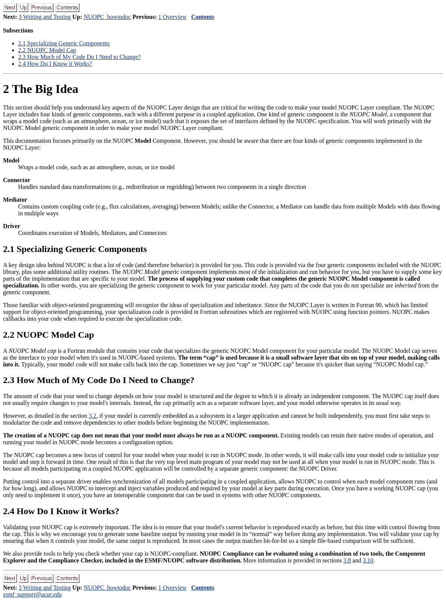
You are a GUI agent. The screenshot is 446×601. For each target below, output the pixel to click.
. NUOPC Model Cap (47, 50)
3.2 (92, 416)
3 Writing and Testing (44, 17)
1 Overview (172, 17)
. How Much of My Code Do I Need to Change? (79, 57)
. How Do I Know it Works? (55, 63)
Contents (202, 17)
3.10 (368, 560)
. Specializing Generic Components (64, 43)
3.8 (347, 560)
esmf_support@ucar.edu (32, 594)
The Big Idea (40, 89)
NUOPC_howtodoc (107, 17)
